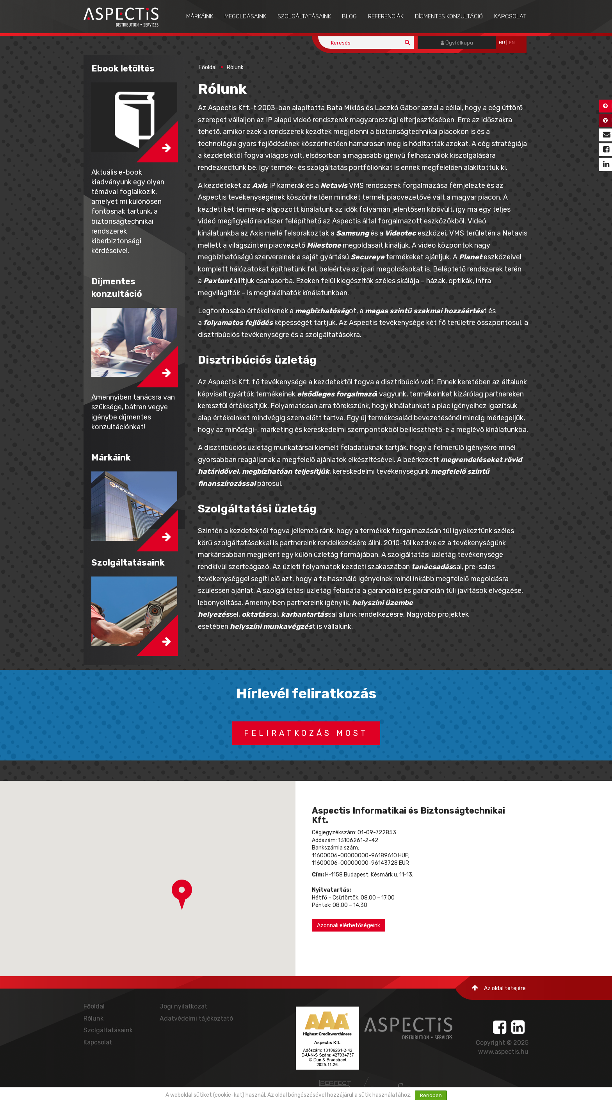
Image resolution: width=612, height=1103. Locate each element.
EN (512, 42)
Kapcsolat (510, 16)
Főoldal (208, 67)
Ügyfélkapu (457, 43)
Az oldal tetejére (499, 988)
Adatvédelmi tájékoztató (196, 1018)
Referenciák (386, 16)
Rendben (431, 1095)
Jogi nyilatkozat (183, 1006)
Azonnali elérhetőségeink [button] (348, 925)
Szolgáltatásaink (304, 16)
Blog (349, 16)
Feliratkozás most (306, 733)
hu (502, 42)
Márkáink (199, 16)
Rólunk (235, 67)
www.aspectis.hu (503, 1051)
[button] (182, 895)
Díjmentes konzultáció (449, 16)
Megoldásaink (245, 16)
